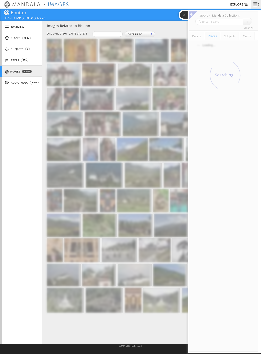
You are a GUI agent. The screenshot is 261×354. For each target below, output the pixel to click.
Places (18, 38)
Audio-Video (22, 83)
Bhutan (29, 18)
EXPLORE (239, 5)
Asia (18, 18)
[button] (256, 4)
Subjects (17, 49)
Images (18, 72)
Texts (16, 60)
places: (10, 18)
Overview (14, 27)
